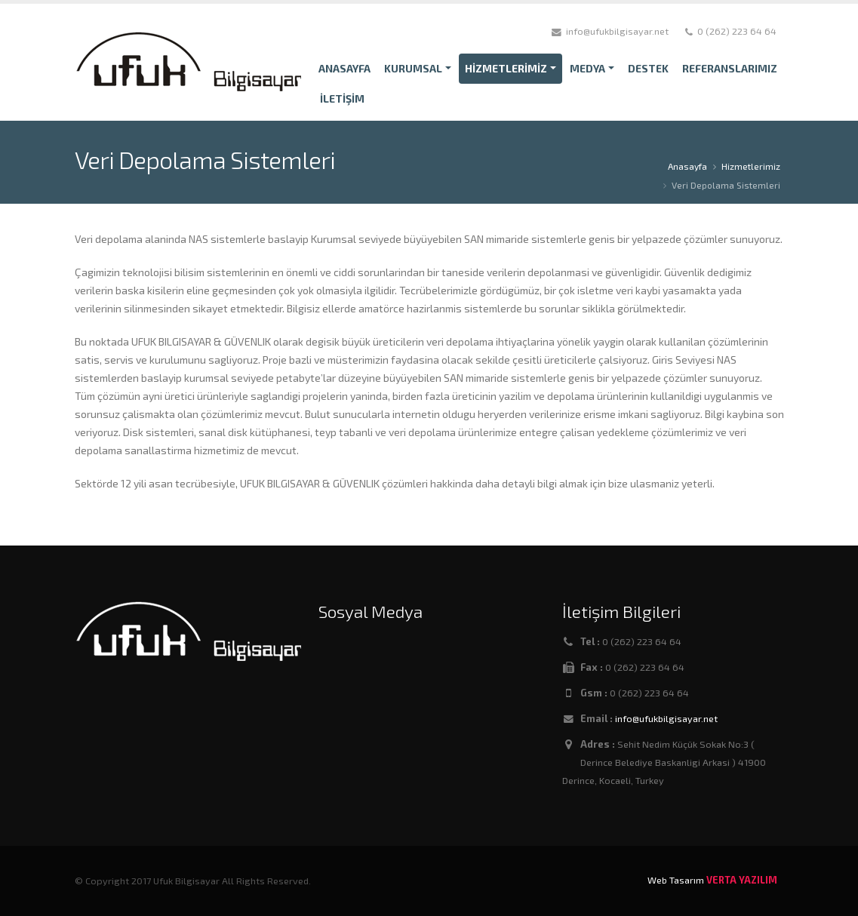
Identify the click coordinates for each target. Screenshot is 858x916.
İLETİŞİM (342, 98)
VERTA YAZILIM (741, 880)
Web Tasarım (675, 880)
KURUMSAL (413, 68)
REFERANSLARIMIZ (729, 68)
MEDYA (587, 68)
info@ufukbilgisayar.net (666, 718)
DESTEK (648, 68)
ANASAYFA (344, 68)
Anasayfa (687, 166)
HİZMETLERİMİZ (506, 68)
